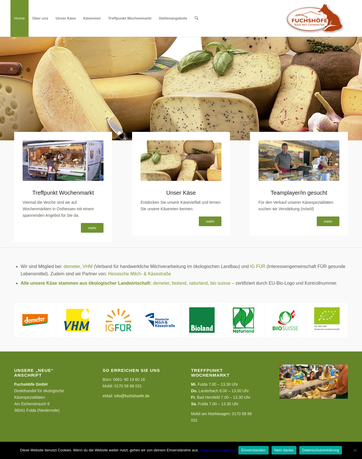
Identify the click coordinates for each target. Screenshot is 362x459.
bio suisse (220, 283)
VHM (88, 266)
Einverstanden (253, 450)
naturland (198, 283)
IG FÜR (257, 266)
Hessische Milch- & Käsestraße (139, 273)
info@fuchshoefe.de (132, 396)
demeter (72, 266)
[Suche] (196, 18)
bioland (179, 283)
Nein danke (284, 450)
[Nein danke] (355, 450)
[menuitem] (19, 18)
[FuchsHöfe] (314, 18)
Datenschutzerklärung (218, 450)
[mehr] (92, 228)
